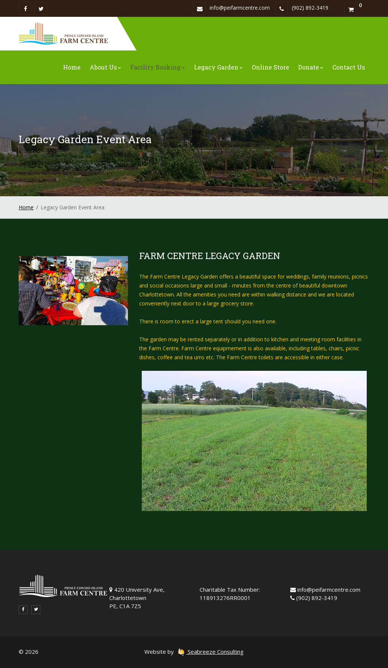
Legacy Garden (218, 67)
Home (72, 67)
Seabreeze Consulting (210, 651)
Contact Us (348, 67)
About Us (105, 67)
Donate (310, 67)
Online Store (270, 67)
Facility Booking (157, 67)
